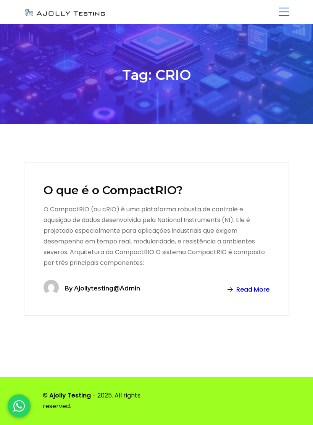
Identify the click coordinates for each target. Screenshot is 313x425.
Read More (248, 289)
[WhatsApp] (19, 405)
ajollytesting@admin (107, 288)
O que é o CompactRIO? (113, 190)
